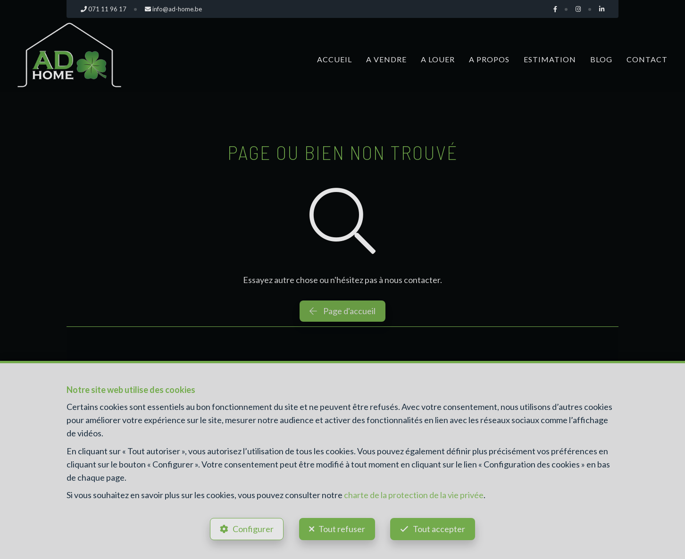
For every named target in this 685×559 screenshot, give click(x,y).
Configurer (253, 529)
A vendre (386, 59)
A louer (438, 59)
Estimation (550, 59)
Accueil (334, 59)
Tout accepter (439, 529)
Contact (647, 59)
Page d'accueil (342, 311)
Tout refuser (341, 529)
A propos (489, 59)
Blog (601, 59)
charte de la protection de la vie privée (414, 495)
